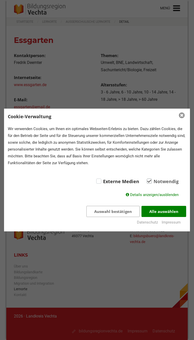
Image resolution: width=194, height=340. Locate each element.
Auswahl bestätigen (113, 211)
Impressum (171, 222)
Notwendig (166, 181)
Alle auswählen (163, 211)
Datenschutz (147, 222)
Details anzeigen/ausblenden (154, 194)
